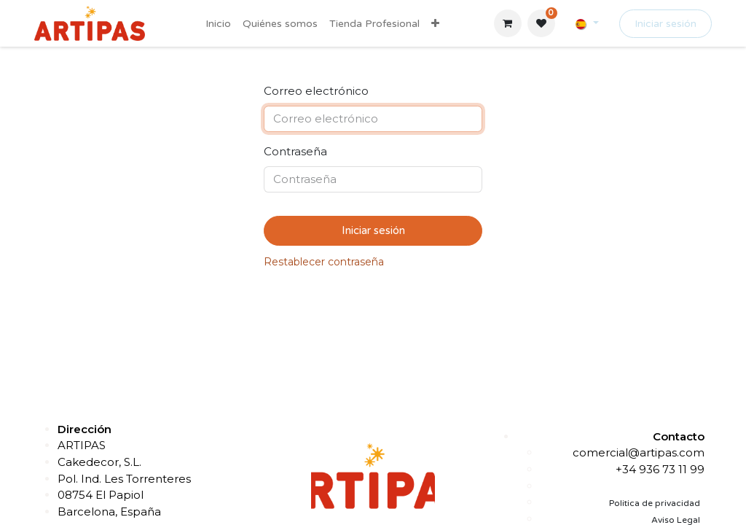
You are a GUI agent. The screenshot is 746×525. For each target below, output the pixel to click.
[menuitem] (218, 23)
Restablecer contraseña (324, 261)
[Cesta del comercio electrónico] (508, 23)
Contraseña (295, 151)
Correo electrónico (316, 91)
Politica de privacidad (654, 503)
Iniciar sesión (665, 24)
